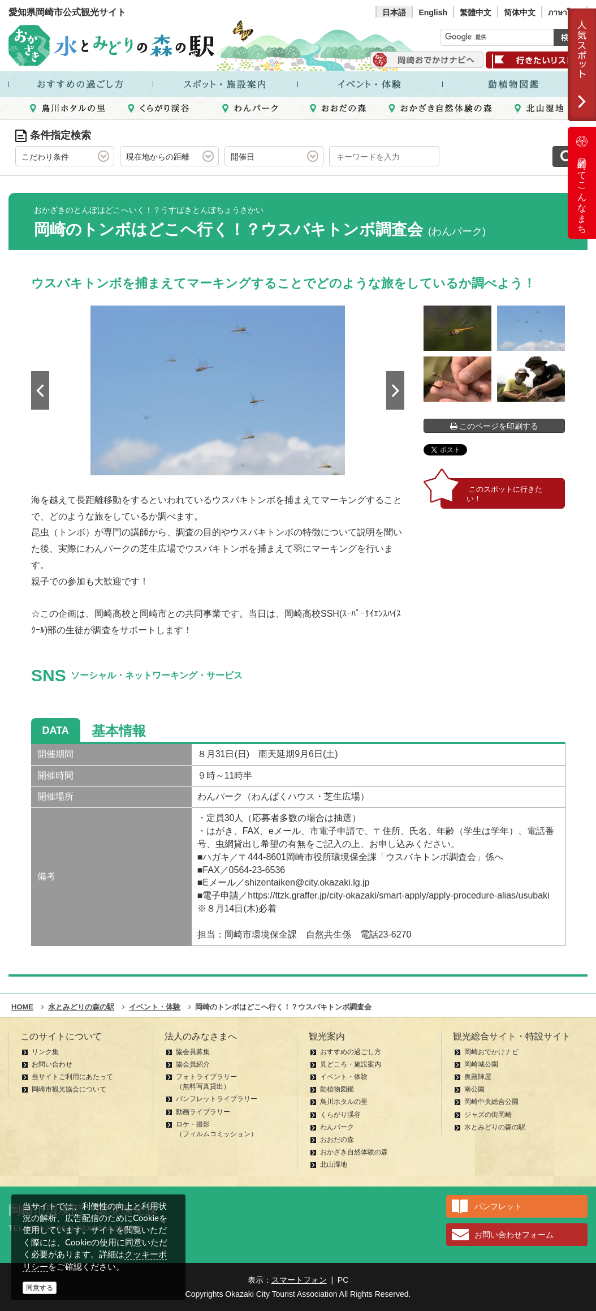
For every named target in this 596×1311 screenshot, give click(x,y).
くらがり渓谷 (340, 1115)
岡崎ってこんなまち (582, 183)
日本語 (394, 12)
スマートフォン (299, 1279)
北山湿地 (333, 1164)
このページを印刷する (494, 426)
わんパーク (337, 1127)
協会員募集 (193, 1052)
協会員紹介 (193, 1064)
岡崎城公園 (481, 1064)
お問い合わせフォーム (514, 1234)
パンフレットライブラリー (216, 1099)
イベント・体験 (344, 1077)
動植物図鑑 (337, 1089)
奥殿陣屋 (477, 1077)
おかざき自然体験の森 (354, 1152)
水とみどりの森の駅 (494, 1127)
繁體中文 (475, 12)
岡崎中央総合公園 (491, 1102)
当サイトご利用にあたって (72, 1077)
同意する (39, 1288)
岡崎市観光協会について (69, 1089)
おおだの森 (337, 1140)
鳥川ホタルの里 (344, 1102)
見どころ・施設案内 (350, 1064)
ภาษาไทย (564, 12)
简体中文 (519, 12)
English (432, 12)
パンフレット (498, 1206)
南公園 (474, 1089)
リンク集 (45, 1052)
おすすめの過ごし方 (350, 1052)
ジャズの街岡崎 (488, 1115)
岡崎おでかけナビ (491, 1052)
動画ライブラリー (203, 1112)
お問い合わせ (52, 1064)
